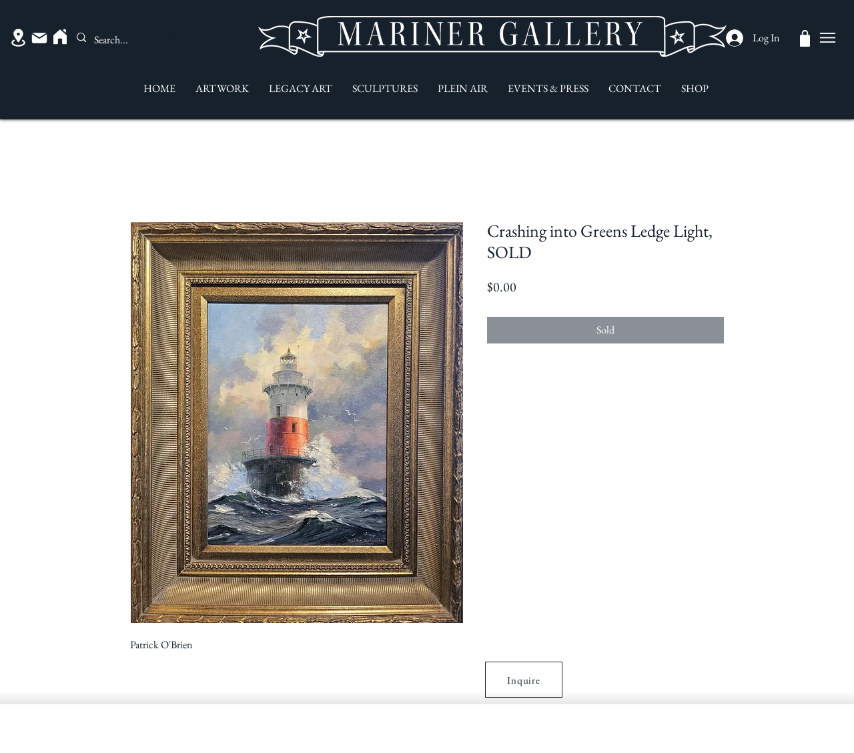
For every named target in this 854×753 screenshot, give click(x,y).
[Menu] (827, 37)
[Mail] (39, 38)
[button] (523, 680)
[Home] (60, 36)
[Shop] (805, 38)
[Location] (18, 37)
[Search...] (120, 40)
